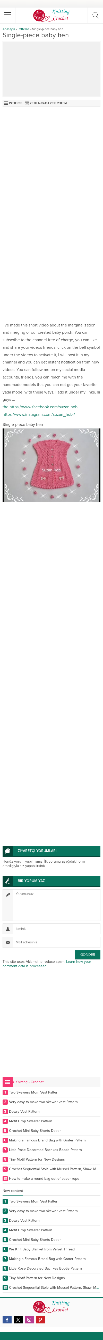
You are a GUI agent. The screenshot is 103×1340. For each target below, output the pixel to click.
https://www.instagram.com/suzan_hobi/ (39, 414)
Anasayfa (9, 29)
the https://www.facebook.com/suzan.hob (40, 407)
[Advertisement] (51, 161)
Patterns (23, 29)
